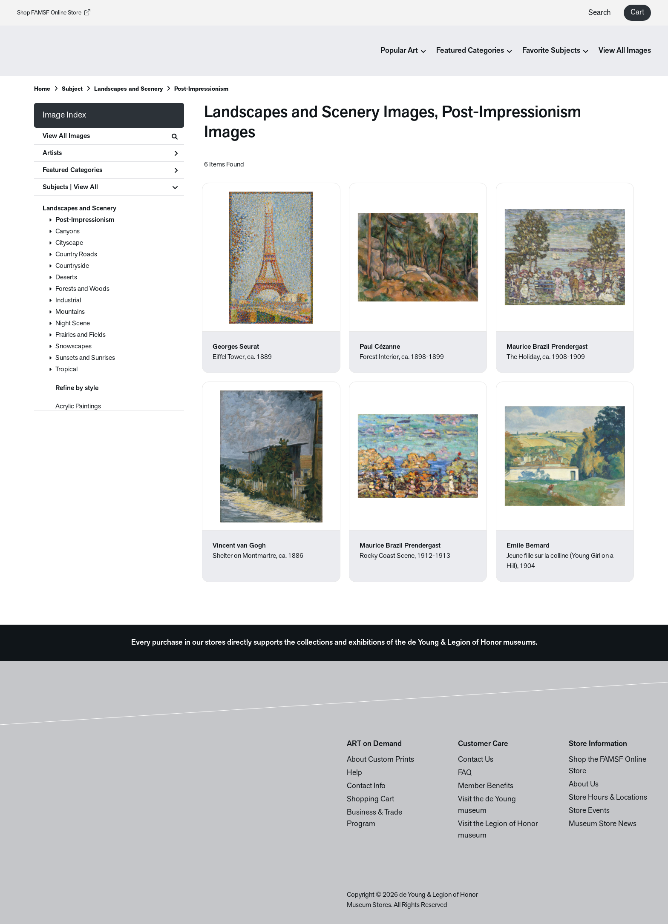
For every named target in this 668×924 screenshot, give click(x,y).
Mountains (70, 312)
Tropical (66, 369)
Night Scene (72, 323)
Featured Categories (110, 170)
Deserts (66, 277)
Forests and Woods (82, 289)
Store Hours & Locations (608, 798)
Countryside (72, 266)
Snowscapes (73, 346)
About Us (584, 785)
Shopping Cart (370, 799)
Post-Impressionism (85, 220)
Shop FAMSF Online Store (53, 13)
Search (599, 13)
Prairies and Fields (80, 335)
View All (86, 187)
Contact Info (366, 786)
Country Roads (76, 254)
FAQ (465, 773)
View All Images (625, 51)
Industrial (68, 300)
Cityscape (69, 243)
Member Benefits (485, 786)
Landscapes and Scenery (79, 208)
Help (354, 773)
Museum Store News (602, 824)
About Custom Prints (380, 760)
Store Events (589, 811)
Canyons (67, 231)
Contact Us (475, 760)
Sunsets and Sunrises (85, 358)
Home (42, 89)
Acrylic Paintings (78, 406)
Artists (110, 153)
